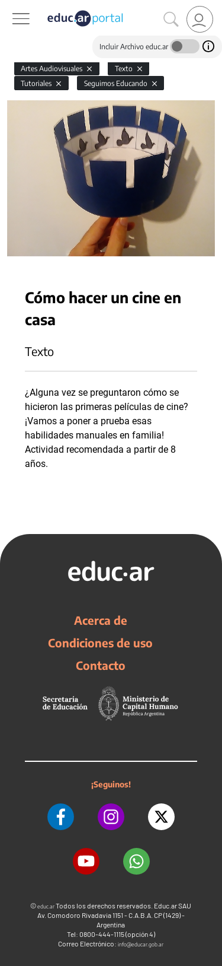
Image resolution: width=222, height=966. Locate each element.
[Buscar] (171, 19)
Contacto (101, 665)
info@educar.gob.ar (140, 944)
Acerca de (100, 620)
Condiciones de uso (100, 642)
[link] (199, 19)
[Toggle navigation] (10, 6)
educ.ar (45, 906)
